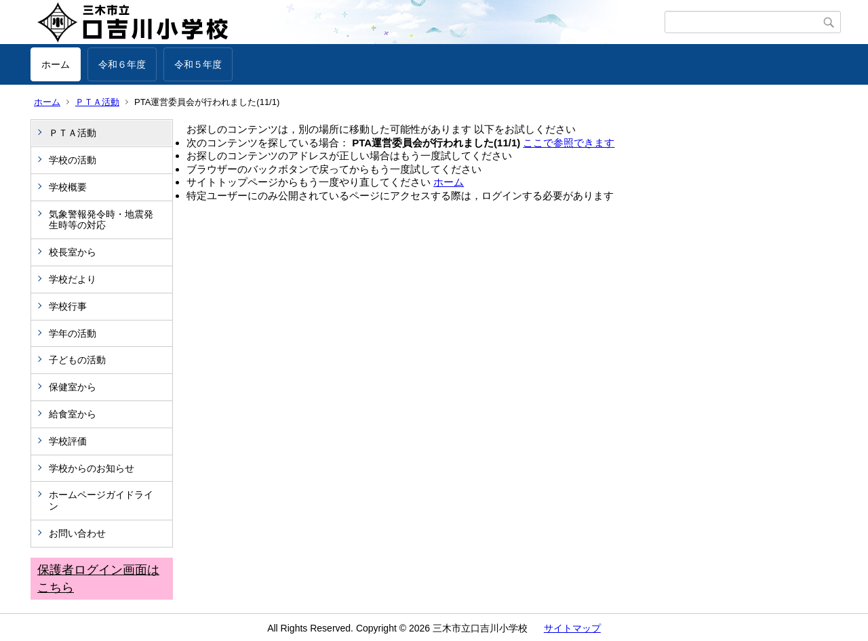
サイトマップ (572, 628)
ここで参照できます (568, 142)
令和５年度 (198, 64)
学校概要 (68, 187)
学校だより (72, 279)
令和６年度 (122, 64)
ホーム (55, 64)
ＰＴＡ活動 (97, 102)
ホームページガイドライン (101, 500)
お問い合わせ (77, 533)
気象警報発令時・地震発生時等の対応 (101, 220)
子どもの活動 (77, 359)
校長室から (72, 252)
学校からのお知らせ (91, 468)
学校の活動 (72, 159)
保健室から (72, 386)
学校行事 (68, 306)
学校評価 (68, 441)
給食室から (72, 414)
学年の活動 (72, 333)
